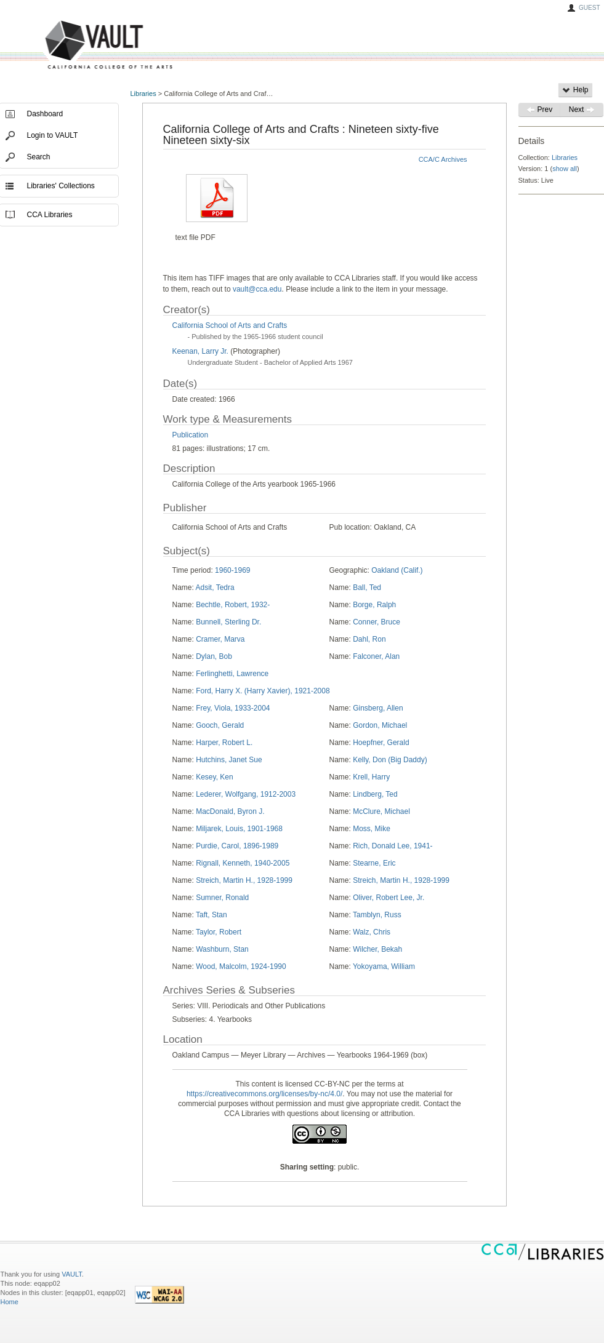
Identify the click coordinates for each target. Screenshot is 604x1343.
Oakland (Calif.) (396, 570)
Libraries (143, 93)
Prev (539, 109)
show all (564, 168)
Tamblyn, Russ (377, 915)
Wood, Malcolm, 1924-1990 (241, 966)
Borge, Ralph (374, 604)
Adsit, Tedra (215, 587)
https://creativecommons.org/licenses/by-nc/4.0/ (264, 1094)
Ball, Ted (367, 587)
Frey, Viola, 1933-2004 (233, 708)
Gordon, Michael (380, 725)
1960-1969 (232, 570)
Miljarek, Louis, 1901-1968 (239, 828)
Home (9, 1301)
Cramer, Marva (220, 639)
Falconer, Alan (376, 656)
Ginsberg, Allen (378, 708)
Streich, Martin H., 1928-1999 (244, 880)
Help (575, 90)
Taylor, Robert (218, 932)
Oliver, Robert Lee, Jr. (388, 897)
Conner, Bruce (376, 622)
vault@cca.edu (257, 289)
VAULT (62, 45)
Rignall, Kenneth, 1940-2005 (242, 863)
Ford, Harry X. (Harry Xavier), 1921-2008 (262, 691)
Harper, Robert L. (224, 742)
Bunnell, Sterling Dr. (228, 622)
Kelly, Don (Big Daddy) (390, 759)
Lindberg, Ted (375, 794)
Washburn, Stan (222, 949)
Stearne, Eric (374, 863)
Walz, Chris (371, 932)
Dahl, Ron (369, 639)
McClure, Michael (381, 811)
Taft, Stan (211, 915)
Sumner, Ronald (222, 897)
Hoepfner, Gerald (381, 742)
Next (582, 109)
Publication (190, 435)
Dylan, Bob (214, 656)
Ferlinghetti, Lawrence (232, 673)
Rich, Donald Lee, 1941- (392, 846)
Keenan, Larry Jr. (201, 351)
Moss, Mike (371, 828)
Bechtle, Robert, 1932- (233, 604)
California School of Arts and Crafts (230, 325)
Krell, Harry (371, 777)
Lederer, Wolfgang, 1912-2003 (246, 794)
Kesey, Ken (214, 777)
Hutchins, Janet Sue (229, 759)
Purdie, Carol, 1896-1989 (237, 846)
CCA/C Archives (443, 159)
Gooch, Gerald (220, 725)
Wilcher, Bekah (377, 949)
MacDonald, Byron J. (230, 811)
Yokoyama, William (384, 966)
